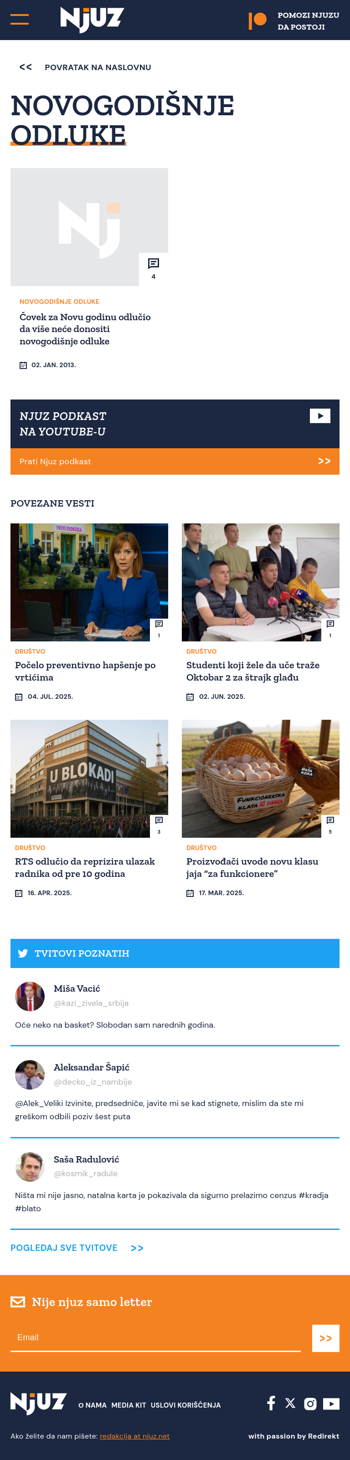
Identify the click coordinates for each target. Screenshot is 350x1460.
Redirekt (324, 1436)
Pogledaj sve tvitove (64, 1248)
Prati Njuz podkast (55, 461)
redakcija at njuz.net (135, 1436)
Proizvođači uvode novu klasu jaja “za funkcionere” (252, 867)
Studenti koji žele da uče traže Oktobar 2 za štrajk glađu (252, 671)
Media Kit (129, 1405)
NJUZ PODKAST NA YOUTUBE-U (63, 424)
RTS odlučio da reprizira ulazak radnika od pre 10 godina (85, 867)
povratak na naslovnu (85, 67)
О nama (92, 1405)
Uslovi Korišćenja (186, 1405)
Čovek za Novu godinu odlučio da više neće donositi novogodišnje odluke (85, 329)
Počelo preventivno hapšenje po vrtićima (85, 671)
